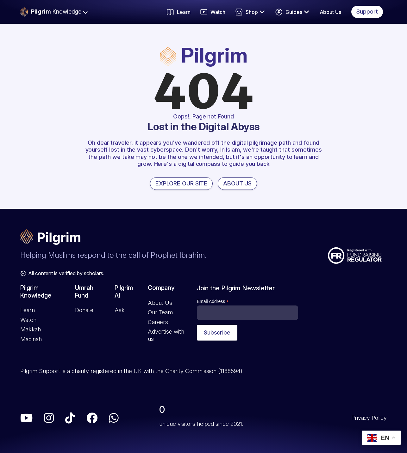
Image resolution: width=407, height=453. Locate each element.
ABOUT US (237, 183)
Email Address (213, 302)
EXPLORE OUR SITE (181, 183)
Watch (28, 320)
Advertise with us (166, 335)
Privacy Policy (369, 417)
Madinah (30, 339)
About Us (330, 12)
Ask (120, 310)
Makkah (30, 329)
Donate (84, 310)
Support (367, 11)
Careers (158, 322)
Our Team (160, 312)
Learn (27, 310)
